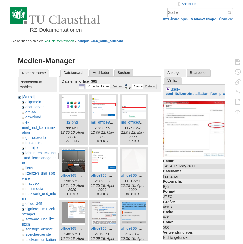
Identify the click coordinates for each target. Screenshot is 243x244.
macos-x (32, 183)
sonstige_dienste (39, 229)
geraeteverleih (37, 138)
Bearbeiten (199, 72)
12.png (72, 122)
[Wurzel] (28, 97)
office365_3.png (104, 175)
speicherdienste (38, 234)
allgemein (33, 102)
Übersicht (226, 19)
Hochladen (101, 72)
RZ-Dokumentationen (59, 41)
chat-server (34, 107)
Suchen (124, 72)
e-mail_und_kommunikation (38, 127)
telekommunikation (40, 239)
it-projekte (33, 148)
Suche (230, 12)
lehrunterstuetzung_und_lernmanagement (39, 158)
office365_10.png (136, 228)
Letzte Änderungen (174, 19)
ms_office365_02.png (109, 122)
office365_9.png (104, 228)
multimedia (34, 189)
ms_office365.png (136, 122)
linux (29, 168)
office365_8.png (74, 228)
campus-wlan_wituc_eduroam (100, 41)
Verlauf (173, 80)
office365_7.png (135, 175)
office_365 (33, 204)
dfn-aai (31, 112)
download (33, 117)
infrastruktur (35, 142)
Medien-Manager (203, 19)
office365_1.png (74, 175)
